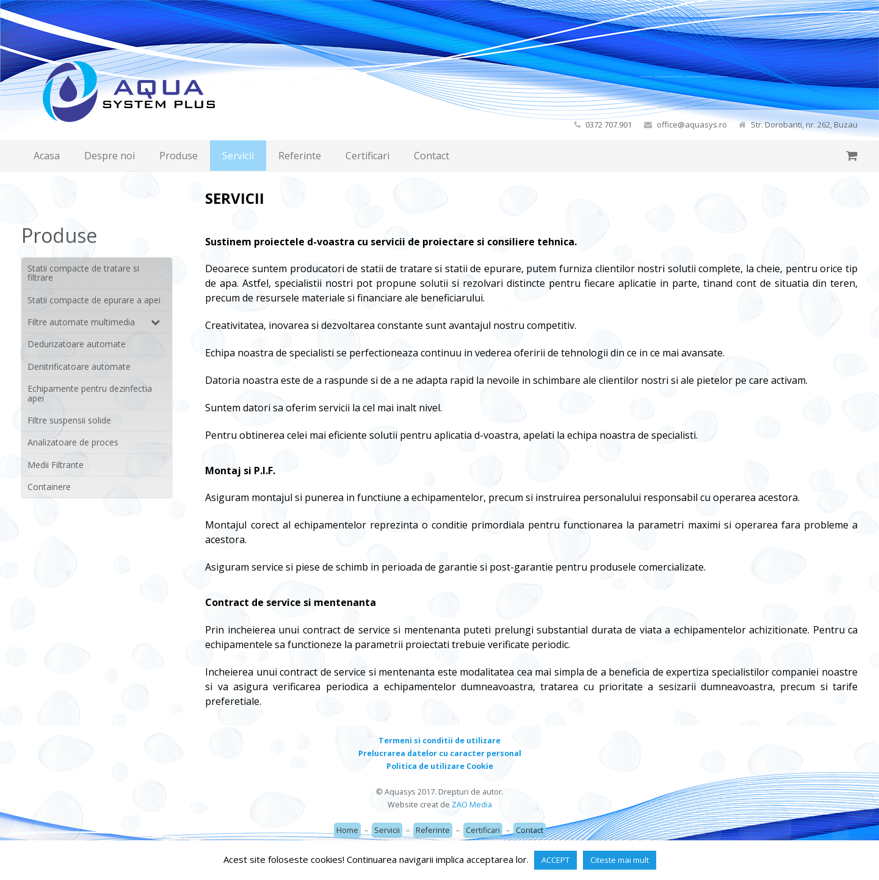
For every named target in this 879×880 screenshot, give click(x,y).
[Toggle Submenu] (150, 322)
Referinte (433, 830)
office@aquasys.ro (692, 124)
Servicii (387, 830)
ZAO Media (472, 804)
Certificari (483, 830)
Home (347, 830)
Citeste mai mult (619, 859)
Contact (529, 830)
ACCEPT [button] (555, 859)
